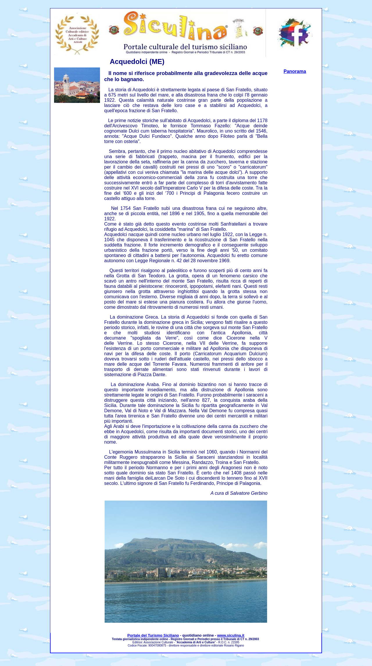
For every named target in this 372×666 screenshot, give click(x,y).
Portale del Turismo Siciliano (153, 635)
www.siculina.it (230, 635)
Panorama (295, 71)
